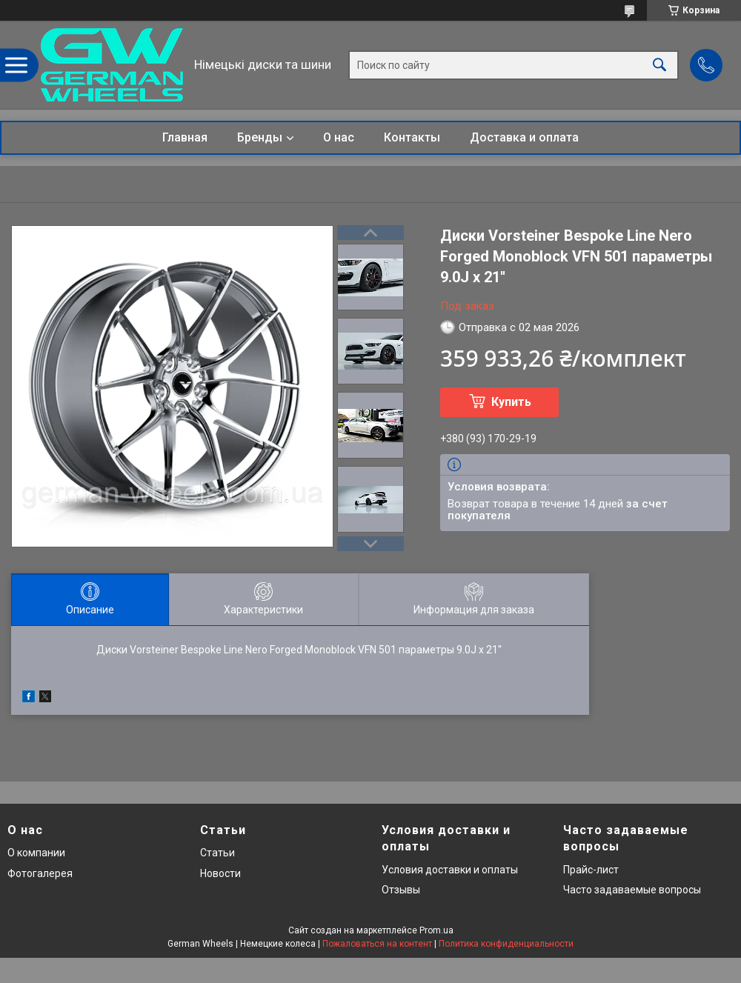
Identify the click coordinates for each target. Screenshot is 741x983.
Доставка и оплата (524, 137)
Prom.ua (436, 930)
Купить (511, 402)
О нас (338, 137)
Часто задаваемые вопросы (632, 890)
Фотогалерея (40, 873)
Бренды (259, 137)
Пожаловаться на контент (377, 944)
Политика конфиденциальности (506, 944)
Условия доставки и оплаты (450, 870)
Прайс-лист (591, 870)
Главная (184, 137)
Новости (220, 873)
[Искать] (659, 65)
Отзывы (401, 890)
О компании (36, 853)
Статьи (217, 853)
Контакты (412, 137)
